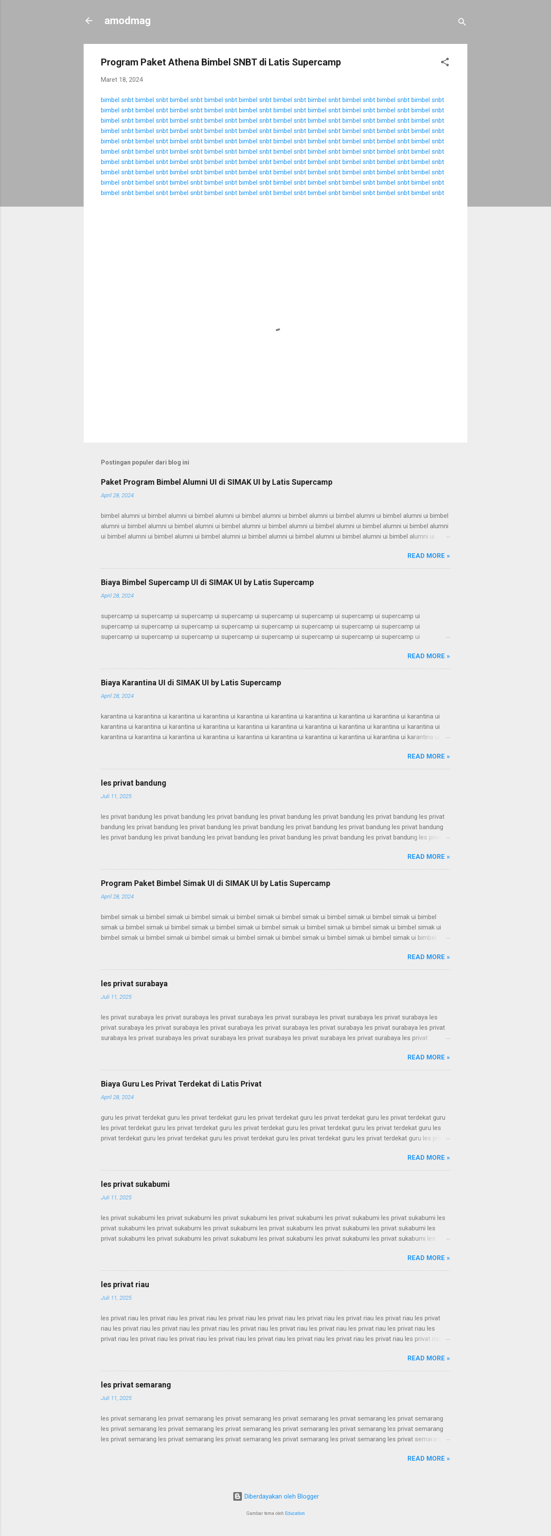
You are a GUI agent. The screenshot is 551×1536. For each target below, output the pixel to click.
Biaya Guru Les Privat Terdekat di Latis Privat (181, 1083)
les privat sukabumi (135, 1184)
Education (295, 1513)
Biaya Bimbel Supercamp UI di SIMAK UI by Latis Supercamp (207, 582)
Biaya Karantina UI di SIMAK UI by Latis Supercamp (191, 682)
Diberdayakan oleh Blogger (275, 1496)
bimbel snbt (117, 100)
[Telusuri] (462, 23)
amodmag (127, 21)
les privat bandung (133, 782)
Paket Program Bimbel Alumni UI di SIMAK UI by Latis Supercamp (216, 481)
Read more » (428, 556)
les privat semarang (136, 1384)
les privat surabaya (134, 983)
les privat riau (125, 1284)
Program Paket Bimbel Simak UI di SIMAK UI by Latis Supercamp (215, 883)
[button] (445, 63)
